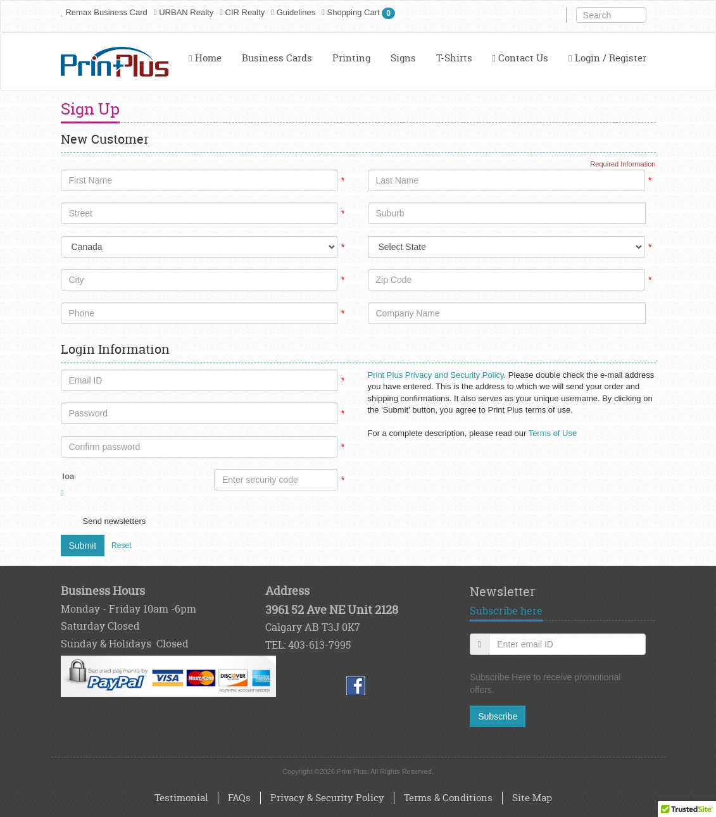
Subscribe (497, 716)
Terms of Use (553, 433)
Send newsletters (114, 521)
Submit (83, 545)
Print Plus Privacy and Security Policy (436, 375)
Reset (121, 545)
